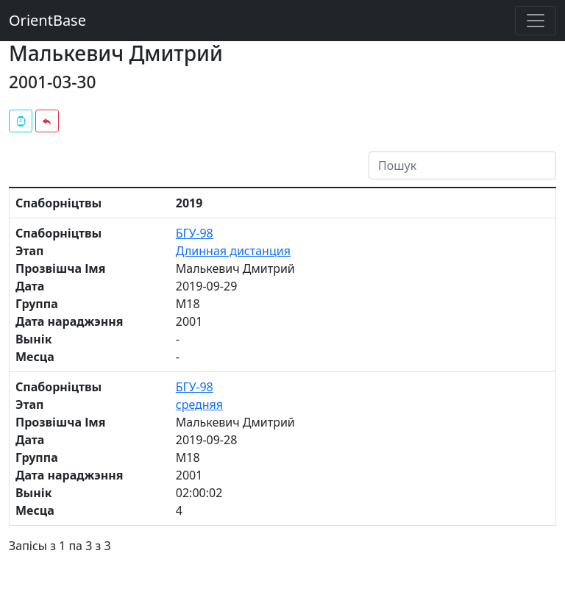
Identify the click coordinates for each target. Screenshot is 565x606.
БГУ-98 (194, 233)
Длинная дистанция (233, 251)
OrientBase (47, 20)
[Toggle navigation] (535, 20)
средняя (199, 404)
